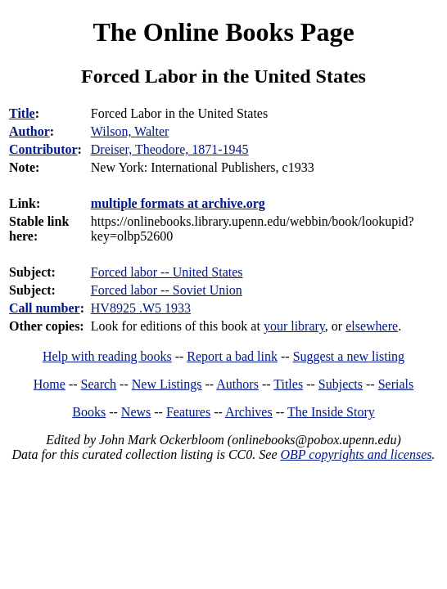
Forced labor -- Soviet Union (166, 290)
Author (29, 131)
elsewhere (371, 326)
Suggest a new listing (348, 356)
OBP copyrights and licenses (355, 454)
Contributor (43, 149)
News (136, 412)
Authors (237, 384)
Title (22, 113)
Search (99, 384)
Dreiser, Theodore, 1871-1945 (170, 149)
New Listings (167, 384)
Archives (249, 412)
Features (188, 412)
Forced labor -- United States (167, 272)
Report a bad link (232, 356)
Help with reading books (107, 356)
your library (294, 326)
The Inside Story (331, 412)
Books (89, 412)
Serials (396, 384)
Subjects (340, 384)
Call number (44, 308)
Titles (288, 384)
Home (49, 384)
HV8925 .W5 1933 (141, 308)
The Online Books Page (223, 32)
